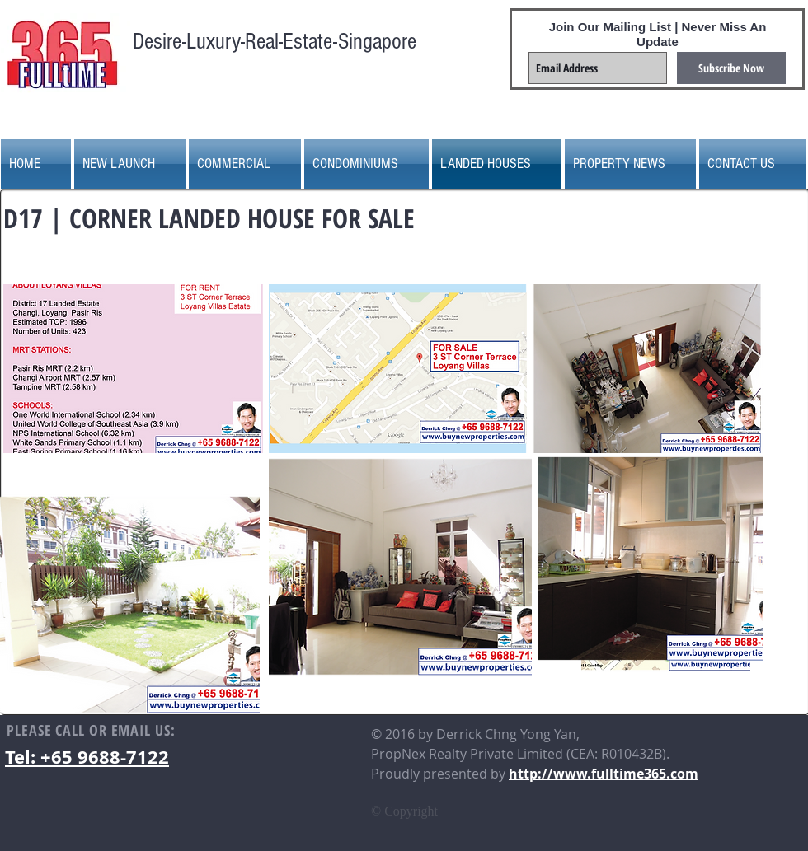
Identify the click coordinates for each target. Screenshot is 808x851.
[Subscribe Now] (731, 68)
